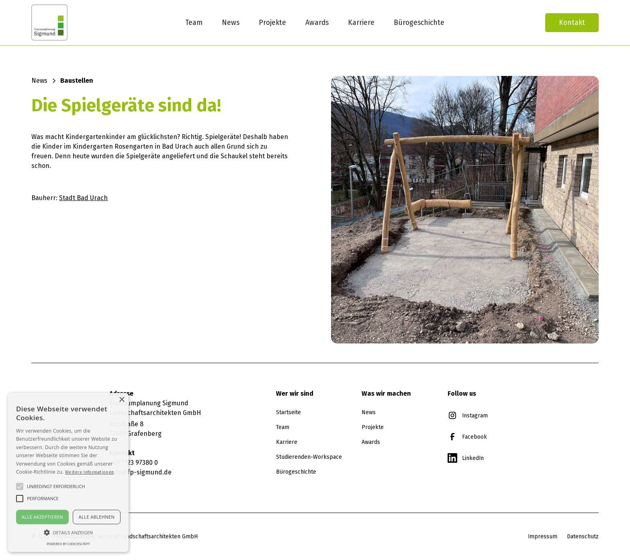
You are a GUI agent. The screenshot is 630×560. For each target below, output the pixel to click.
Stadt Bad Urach (83, 197)
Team (193, 22)
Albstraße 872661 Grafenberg (135, 428)
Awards (317, 22)
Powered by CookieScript (68, 544)
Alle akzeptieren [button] (42, 517)
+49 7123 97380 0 (133, 462)
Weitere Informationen (89, 472)
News (230, 22)
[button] (68, 532)
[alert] (68, 472)
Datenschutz (583, 536)
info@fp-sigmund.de (140, 472)
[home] (77, 22)
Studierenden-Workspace (309, 457)
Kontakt (572, 22)
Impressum (542, 536)
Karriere (361, 22)
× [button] (122, 400)
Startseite (288, 412)
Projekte (272, 22)
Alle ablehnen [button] (97, 517)
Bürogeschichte (419, 22)
